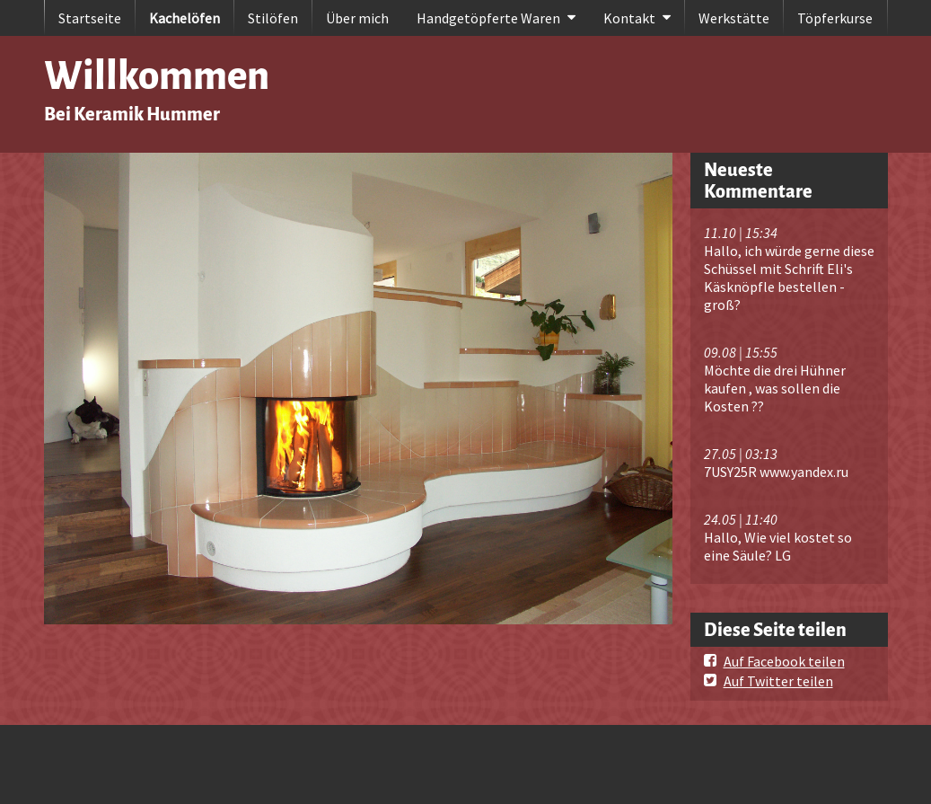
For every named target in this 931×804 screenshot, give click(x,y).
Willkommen (156, 76)
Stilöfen (273, 18)
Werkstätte (733, 18)
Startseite (89, 18)
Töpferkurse (835, 18)
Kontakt (629, 18)
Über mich (357, 18)
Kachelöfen (184, 18)
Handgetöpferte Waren (488, 18)
